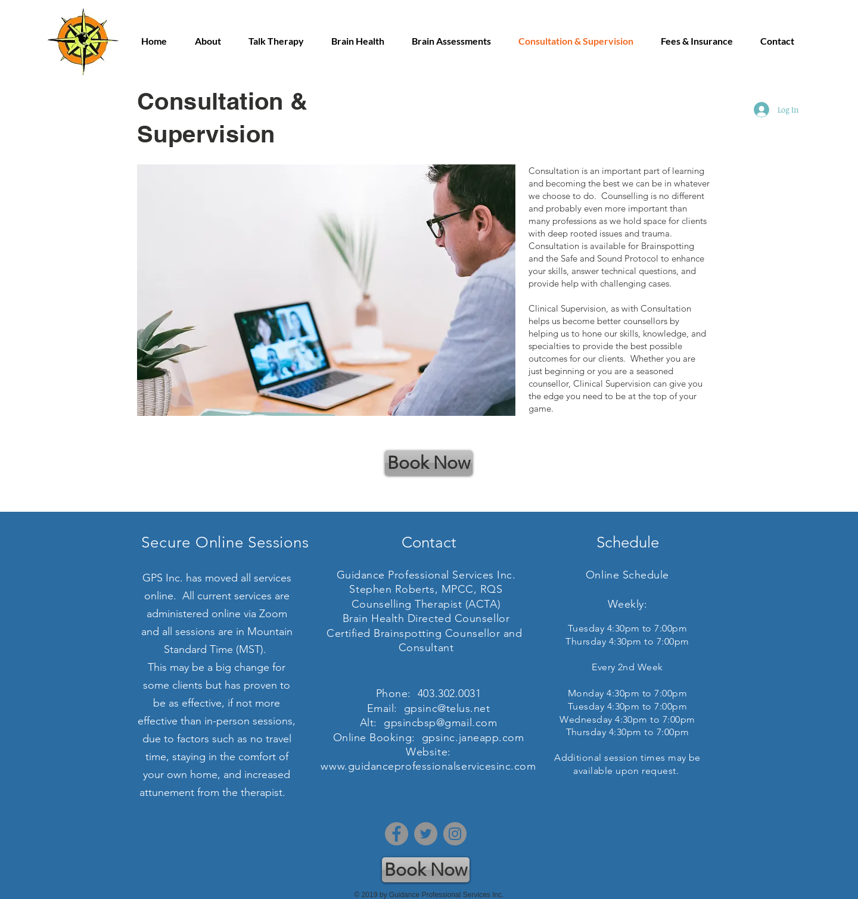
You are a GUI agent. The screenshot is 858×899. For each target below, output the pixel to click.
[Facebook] (396, 833)
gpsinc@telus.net (447, 708)
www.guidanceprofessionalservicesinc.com (428, 766)
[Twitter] (425, 833)
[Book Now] (428, 462)
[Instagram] (455, 833)
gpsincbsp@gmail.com (440, 722)
